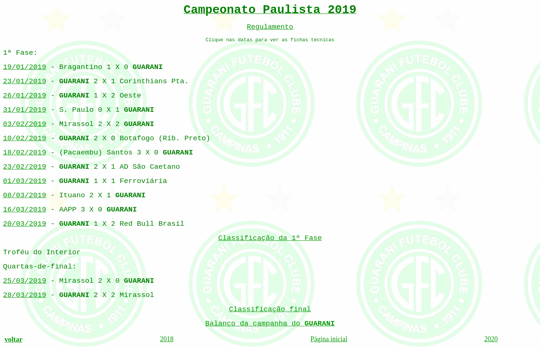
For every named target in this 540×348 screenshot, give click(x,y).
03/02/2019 (24, 124)
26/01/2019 (24, 96)
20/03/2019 (24, 224)
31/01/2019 (24, 110)
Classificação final (270, 309)
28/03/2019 (24, 295)
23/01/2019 (24, 81)
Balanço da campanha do (269, 324)
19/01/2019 (24, 67)
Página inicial (328, 339)
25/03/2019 (24, 281)
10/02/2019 (24, 138)
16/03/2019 (24, 210)
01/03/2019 (24, 181)
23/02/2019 (24, 167)
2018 (167, 339)
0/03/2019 (24, 195)
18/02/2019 (24, 152)
